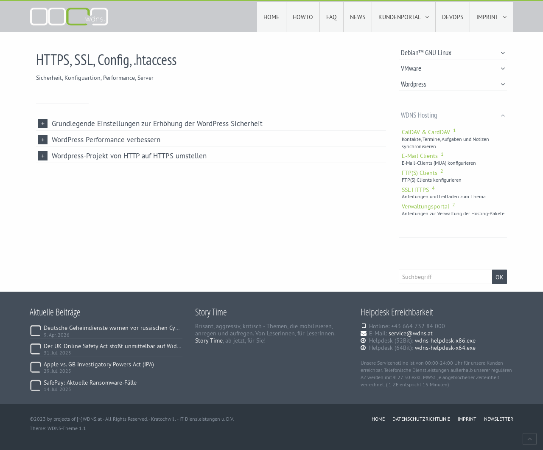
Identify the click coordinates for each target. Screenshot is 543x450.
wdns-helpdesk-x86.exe (445, 340)
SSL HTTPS (418, 190)
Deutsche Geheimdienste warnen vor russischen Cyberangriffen (125, 328)
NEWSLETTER (498, 419)
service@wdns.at (411, 333)
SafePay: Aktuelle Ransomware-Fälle (90, 382)
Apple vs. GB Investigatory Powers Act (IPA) (99, 364)
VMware (453, 68)
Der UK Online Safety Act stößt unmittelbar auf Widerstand (120, 346)
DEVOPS (452, 17)
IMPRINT (491, 17)
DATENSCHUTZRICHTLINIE (421, 419)
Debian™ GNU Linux (453, 52)
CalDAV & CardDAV (429, 132)
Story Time (209, 340)
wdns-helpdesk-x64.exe (445, 348)
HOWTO (303, 17)
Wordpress (453, 83)
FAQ (331, 17)
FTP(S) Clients (422, 173)
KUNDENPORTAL (403, 17)
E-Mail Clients (423, 156)
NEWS (357, 17)
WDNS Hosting (453, 114)
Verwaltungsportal (428, 206)
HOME (271, 17)
